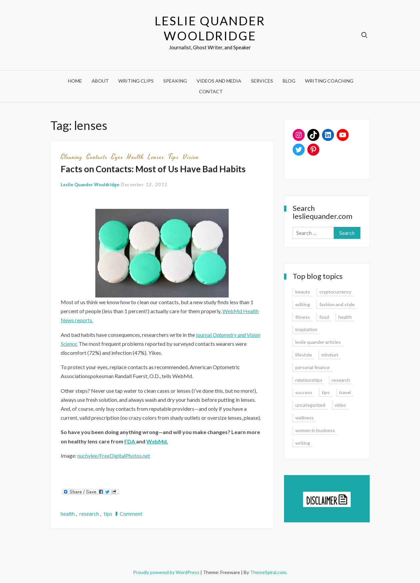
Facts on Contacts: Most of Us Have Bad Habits (153, 169)
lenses (156, 157)
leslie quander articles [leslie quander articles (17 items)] (318, 342)
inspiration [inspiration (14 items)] (306, 329)
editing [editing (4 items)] (302, 304)
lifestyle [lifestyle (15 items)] (303, 354)
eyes (117, 157)
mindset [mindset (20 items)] (329, 354)
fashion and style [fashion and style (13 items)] (337, 304)
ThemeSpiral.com (268, 572)
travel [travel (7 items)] (345, 392)
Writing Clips (136, 81)
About (100, 81)
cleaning (72, 157)
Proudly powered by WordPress (166, 572)
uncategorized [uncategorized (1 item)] (310, 405)
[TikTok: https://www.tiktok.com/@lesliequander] (313, 135)
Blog (289, 81)
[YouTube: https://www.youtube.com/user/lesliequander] (343, 135)
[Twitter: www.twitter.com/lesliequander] (299, 150)
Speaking (175, 81)
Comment (131, 513)
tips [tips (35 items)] (326, 392)
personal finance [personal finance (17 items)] (312, 367)
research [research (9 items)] (341, 380)
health (135, 157)
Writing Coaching (329, 81)
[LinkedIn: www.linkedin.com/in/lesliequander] (328, 135)
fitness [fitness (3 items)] (302, 317)
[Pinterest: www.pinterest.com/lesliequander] (313, 150)
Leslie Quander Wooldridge (210, 28)
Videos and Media (219, 81)
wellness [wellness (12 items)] (304, 417)
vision (191, 157)
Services (262, 81)
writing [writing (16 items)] (302, 443)
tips (173, 157)
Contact (211, 91)
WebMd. (157, 441)
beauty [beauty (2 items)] (302, 291)
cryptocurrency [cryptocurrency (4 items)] (335, 291)
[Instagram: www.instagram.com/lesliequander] (299, 135)
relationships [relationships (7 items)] (308, 380)
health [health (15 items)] (345, 317)
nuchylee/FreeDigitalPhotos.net (113, 455)
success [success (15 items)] (303, 392)
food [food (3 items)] (324, 317)
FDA (130, 441)
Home (75, 81)
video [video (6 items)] (340, 405)
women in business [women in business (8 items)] (315, 430)
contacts (97, 157)
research (89, 513)
